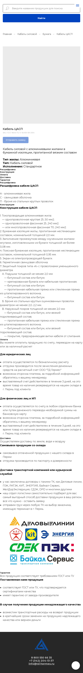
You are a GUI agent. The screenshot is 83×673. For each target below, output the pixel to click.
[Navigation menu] (77, 5)
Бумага (47, 34)
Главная (7, 34)
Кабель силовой (27, 34)
